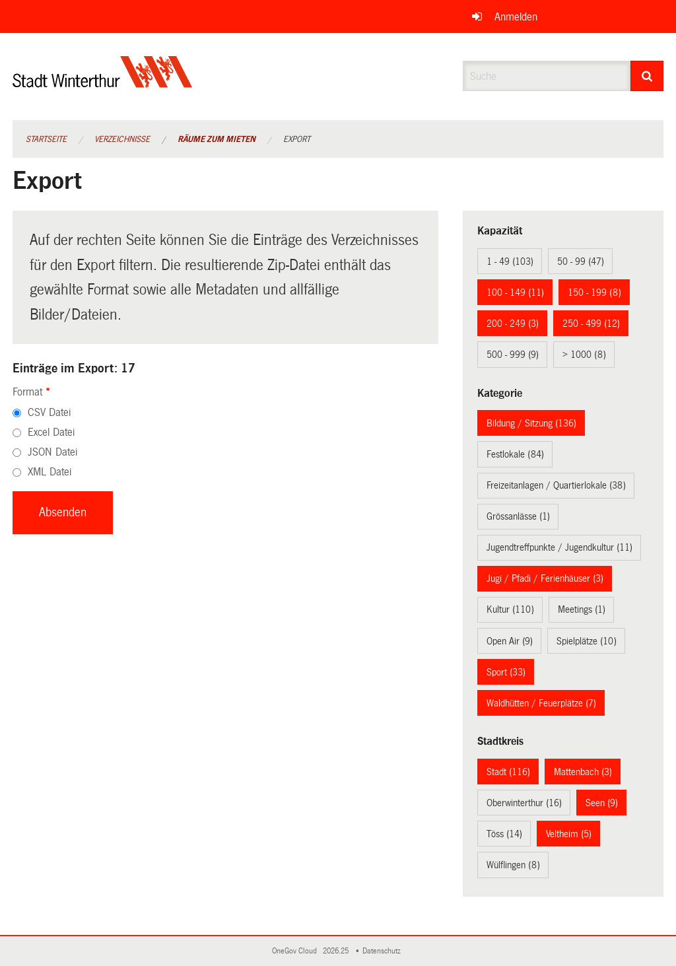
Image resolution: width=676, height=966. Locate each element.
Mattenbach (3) (583, 772)
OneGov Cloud (296, 951)
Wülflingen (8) (513, 865)
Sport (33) (506, 672)
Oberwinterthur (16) (524, 803)
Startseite (46, 139)
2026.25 (337, 951)
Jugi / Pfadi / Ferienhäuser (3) (545, 578)
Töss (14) (504, 834)
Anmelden (515, 16)
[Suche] (647, 76)
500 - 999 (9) (513, 354)
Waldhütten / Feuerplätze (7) (541, 703)
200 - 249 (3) (513, 323)
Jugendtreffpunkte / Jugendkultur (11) (559, 547)
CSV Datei (49, 412)
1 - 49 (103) (510, 261)
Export (296, 139)
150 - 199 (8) (594, 292)
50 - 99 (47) (580, 261)
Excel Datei (51, 432)
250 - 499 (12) (591, 323)
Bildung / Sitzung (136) (531, 423)
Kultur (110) (510, 609)
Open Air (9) (510, 641)
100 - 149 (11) (515, 292)
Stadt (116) (508, 772)
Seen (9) (602, 803)
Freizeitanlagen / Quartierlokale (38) (556, 485)
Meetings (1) (581, 609)
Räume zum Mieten (216, 139)
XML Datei (49, 471)
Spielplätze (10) (587, 641)
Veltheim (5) (569, 834)
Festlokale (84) (515, 454)
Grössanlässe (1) (518, 516)
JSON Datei (52, 452)
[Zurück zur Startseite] (103, 83)
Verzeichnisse (122, 139)
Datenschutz (383, 951)
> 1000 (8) (584, 354)
